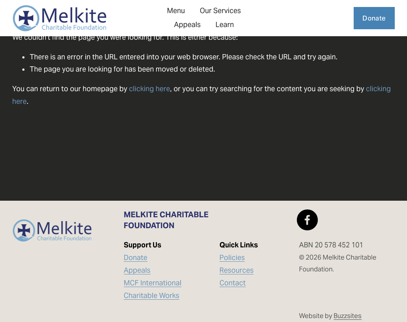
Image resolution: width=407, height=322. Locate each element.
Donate (374, 18)
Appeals (187, 24)
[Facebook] (307, 219)
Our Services (220, 10)
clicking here (149, 88)
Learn (225, 24)
